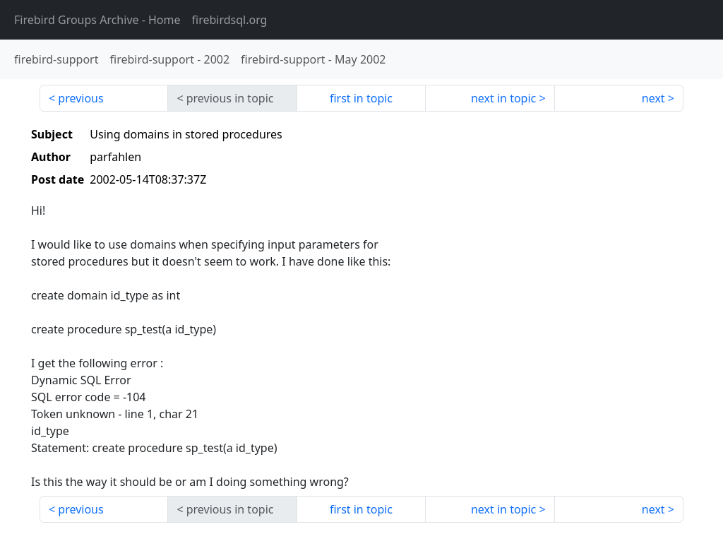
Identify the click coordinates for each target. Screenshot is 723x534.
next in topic (503, 98)
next (653, 98)
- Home (97, 20)
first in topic (361, 98)
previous (80, 98)
